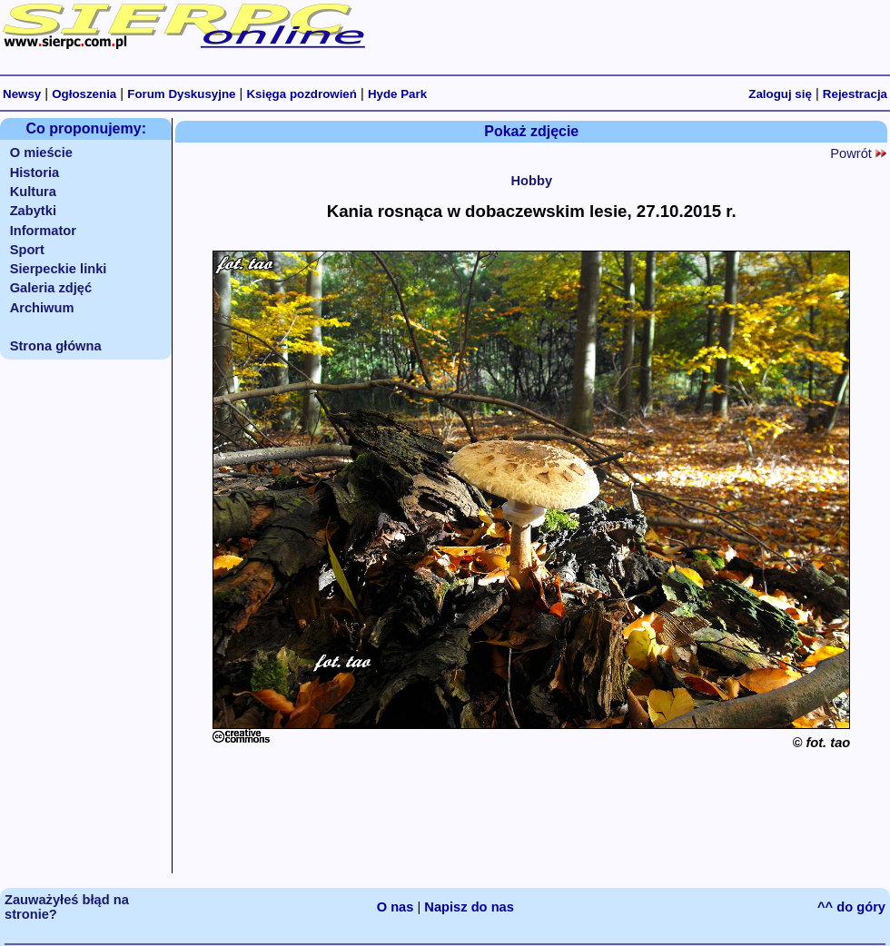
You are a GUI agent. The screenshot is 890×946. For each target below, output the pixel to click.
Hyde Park (397, 94)
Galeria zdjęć (51, 288)
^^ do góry (851, 907)
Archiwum (42, 308)
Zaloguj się (780, 94)
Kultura (33, 191)
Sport (27, 249)
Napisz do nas (469, 907)
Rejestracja (855, 94)
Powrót (858, 153)
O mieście (41, 152)
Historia (35, 172)
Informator (43, 230)
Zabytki (33, 210)
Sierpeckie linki (58, 268)
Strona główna (56, 346)
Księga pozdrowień (301, 94)
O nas (395, 907)
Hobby (531, 180)
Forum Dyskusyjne (181, 94)
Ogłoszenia (84, 94)
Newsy (22, 94)
